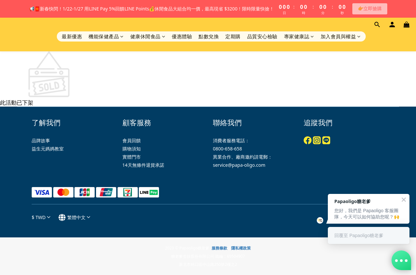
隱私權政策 (241, 248)
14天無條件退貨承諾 (143, 165)
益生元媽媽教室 (48, 149)
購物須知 (131, 149)
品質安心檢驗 (262, 36)
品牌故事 (41, 140)
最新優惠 (72, 36)
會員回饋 (131, 140)
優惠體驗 (182, 36)
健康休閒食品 (148, 36)
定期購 (233, 36)
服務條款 (219, 248)
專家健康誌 (299, 36)
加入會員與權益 (341, 36)
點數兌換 (209, 36)
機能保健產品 (106, 36)
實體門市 (131, 157)
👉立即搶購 (370, 8)
